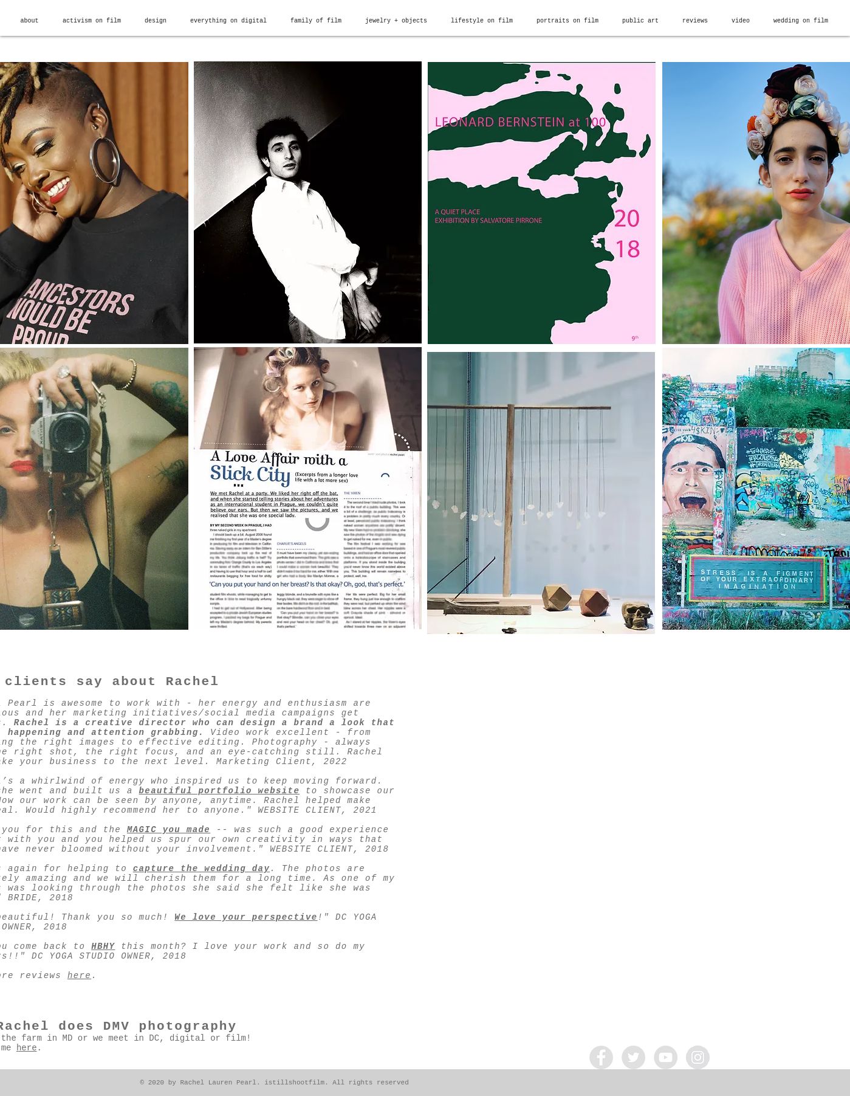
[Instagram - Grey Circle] (698, 1057)
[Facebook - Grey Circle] (601, 1057)
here (79, 976)
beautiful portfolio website (219, 791)
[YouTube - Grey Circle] (665, 1057)
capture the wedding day (201, 869)
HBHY (103, 946)
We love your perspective (245, 917)
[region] (308, 202)
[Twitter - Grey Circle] (633, 1057)
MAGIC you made (168, 830)
